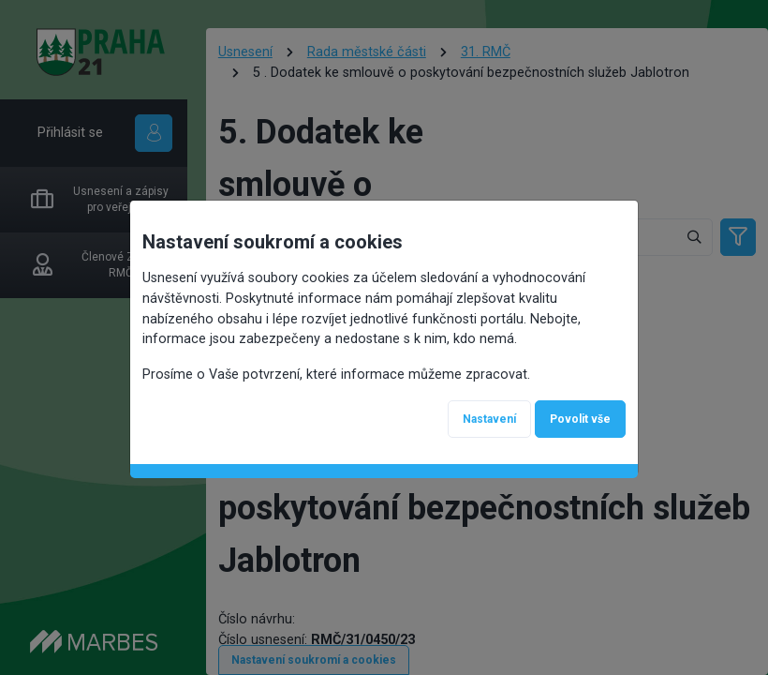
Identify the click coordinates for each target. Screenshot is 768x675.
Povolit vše (580, 419)
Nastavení (489, 419)
